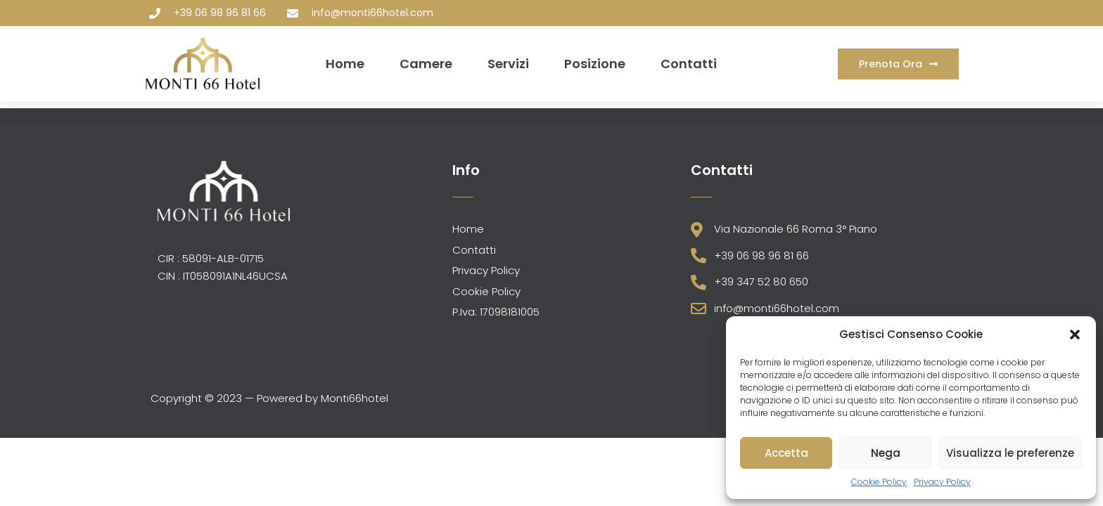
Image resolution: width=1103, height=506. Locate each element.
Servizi (508, 63)
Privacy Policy (942, 482)
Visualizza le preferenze (1010, 453)
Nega (885, 453)
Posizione (594, 63)
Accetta (786, 453)
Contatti (689, 63)
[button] (1075, 334)
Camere (426, 63)
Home (345, 63)
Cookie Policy (879, 482)
